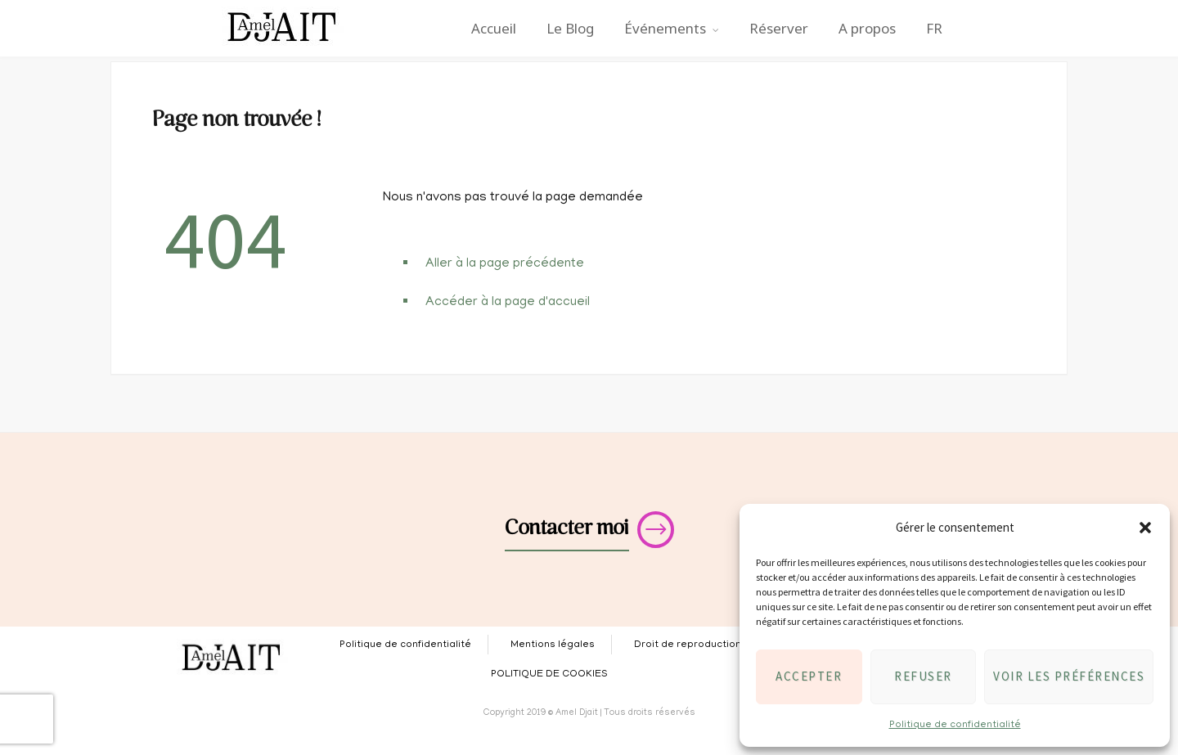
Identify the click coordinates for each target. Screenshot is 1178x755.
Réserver (778, 28)
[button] (1145, 527)
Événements (665, 28)
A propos (867, 28)
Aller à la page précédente (504, 264)
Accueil (493, 28)
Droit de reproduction (687, 645)
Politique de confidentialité (955, 725)
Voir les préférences (1068, 676)
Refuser (923, 676)
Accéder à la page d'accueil (507, 302)
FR (934, 28)
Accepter (809, 676)
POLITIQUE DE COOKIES (549, 674)
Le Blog (570, 28)
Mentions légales (552, 645)
